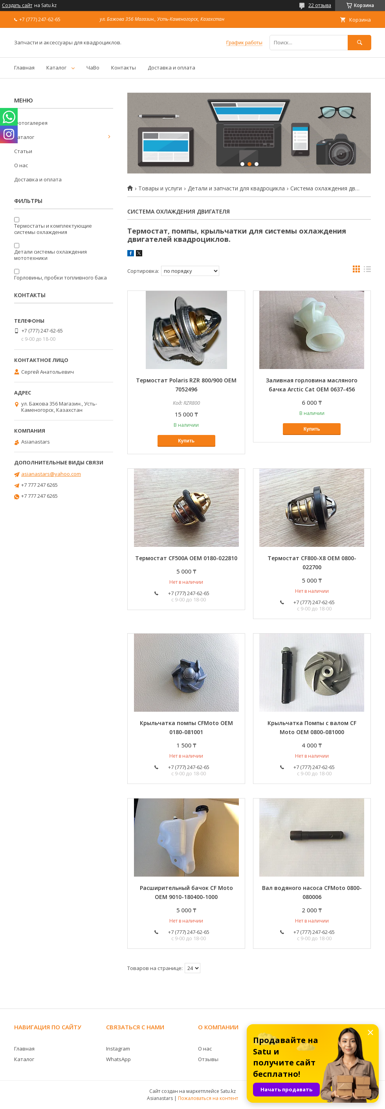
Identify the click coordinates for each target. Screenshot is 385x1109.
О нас (21, 165)
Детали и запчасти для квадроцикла (236, 188)
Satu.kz (228, 1091)
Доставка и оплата (171, 67)
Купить (186, 441)
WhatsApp (118, 1059)
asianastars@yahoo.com (51, 474)
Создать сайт (17, 5)
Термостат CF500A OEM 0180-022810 (186, 558)
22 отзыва (319, 5)
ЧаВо (92, 67)
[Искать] (359, 42)
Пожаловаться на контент (208, 1098)
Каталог (56, 67)
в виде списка (367, 270)
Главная (24, 67)
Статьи (23, 151)
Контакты (123, 67)
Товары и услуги (160, 188)
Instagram (118, 1048)
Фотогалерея (31, 122)
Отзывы (208, 1059)
